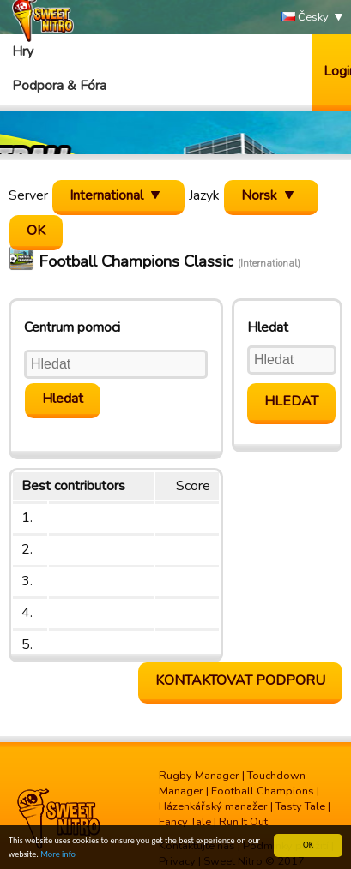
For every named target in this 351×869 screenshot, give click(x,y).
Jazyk (204, 195)
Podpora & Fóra (59, 85)
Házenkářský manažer (213, 806)
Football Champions (262, 791)
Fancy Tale (185, 822)
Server (28, 195)
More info (58, 854)
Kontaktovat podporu (240, 680)
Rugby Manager (199, 775)
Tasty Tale (300, 806)
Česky (305, 17)
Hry (22, 51)
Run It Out (243, 822)
